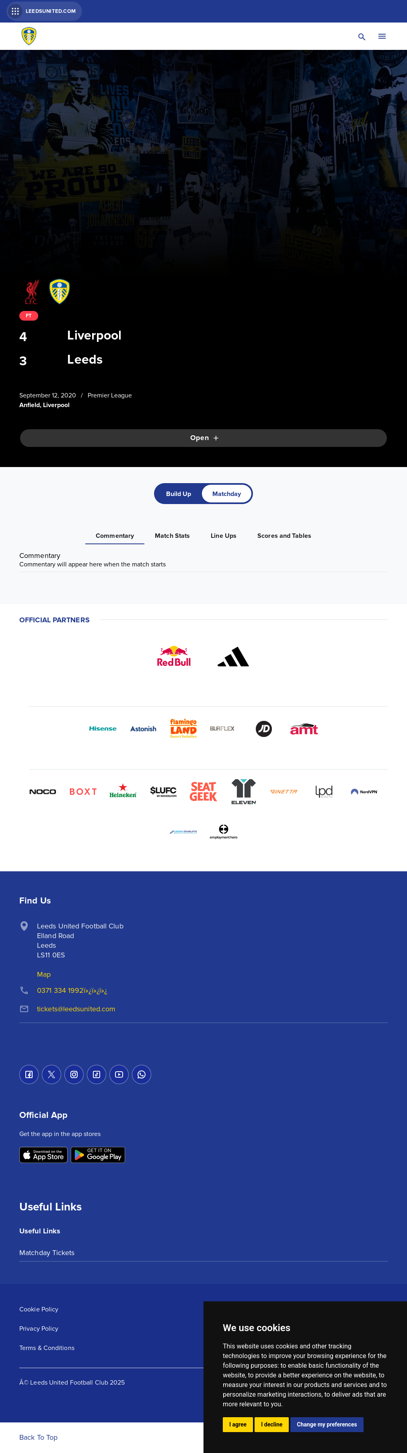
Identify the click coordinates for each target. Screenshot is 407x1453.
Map (44, 974)
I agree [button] (238, 1424)
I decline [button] (271, 1424)
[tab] (179, 493)
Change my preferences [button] (327, 1424)
